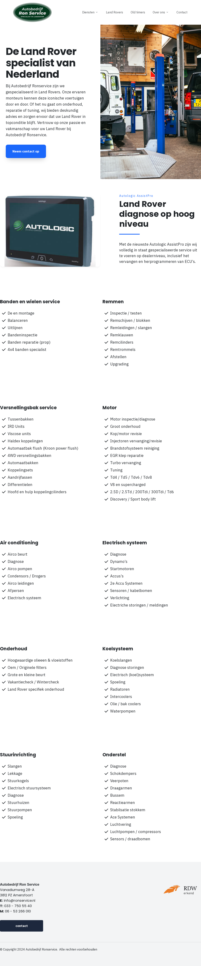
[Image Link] (32, 12)
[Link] (90, 12)
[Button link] (26, 151)
